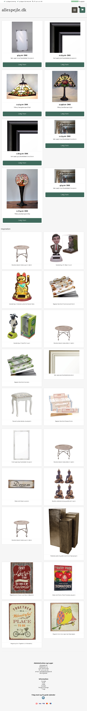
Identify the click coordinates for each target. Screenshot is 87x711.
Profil (43, 683)
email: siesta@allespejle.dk (43, 671)
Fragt (43, 689)
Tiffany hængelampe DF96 (22, 107)
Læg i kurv (22, 64)
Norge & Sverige (43, 687)
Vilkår (43, 684)
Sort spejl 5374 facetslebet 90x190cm (64, 58)
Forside (43, 681)
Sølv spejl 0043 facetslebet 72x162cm (65, 139)
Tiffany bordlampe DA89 (22, 214)
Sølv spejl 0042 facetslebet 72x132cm (22, 58)
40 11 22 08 (39, 1)
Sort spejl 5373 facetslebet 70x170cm (22, 156)
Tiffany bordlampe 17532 (64, 107)
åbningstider (43, 673)
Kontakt (43, 686)
